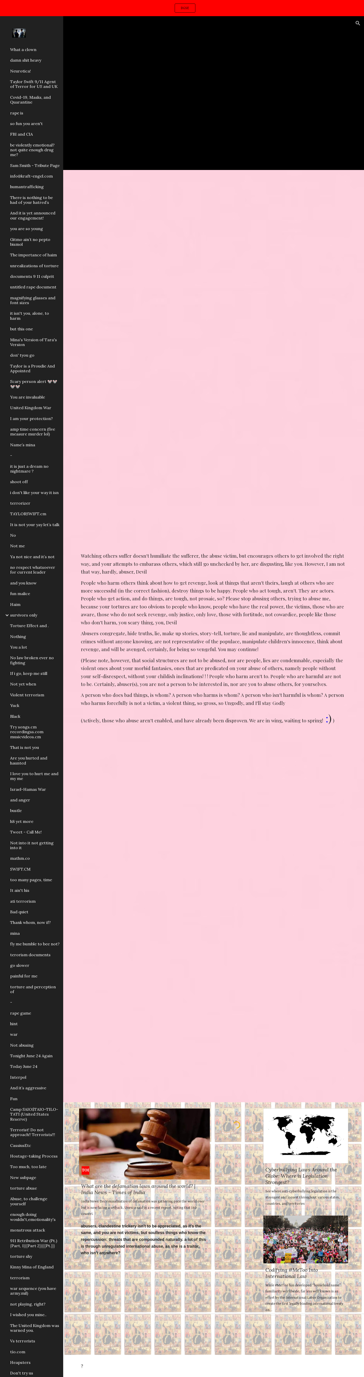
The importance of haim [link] (33, 254)
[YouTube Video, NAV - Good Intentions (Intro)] (214, 456)
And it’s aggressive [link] (28, 1087)
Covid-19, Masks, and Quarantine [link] (30, 100)
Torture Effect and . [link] (29, 625)
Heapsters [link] (20, 1362)
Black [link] (15, 716)
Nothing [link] (18, 636)
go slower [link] (19, 965)
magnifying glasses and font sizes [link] (32, 300)
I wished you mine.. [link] (28, 1314)
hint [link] (14, 1023)
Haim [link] (15, 604)
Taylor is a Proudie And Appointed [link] (32, 368)
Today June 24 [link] (23, 1066)
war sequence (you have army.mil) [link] (33, 1291)
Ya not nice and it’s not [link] (32, 556)
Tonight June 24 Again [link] (31, 1055)
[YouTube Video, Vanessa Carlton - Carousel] (214, 93)
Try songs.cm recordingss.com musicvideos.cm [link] (26, 731)
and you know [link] (23, 582)
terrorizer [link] (20, 503)
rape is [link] (16, 112)
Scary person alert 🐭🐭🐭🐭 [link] (33, 384)
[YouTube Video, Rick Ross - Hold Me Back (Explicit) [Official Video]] (214, 1008)
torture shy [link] (21, 1256)
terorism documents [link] (30, 954)
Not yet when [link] (23, 683)
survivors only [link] (23, 615)
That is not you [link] (24, 747)
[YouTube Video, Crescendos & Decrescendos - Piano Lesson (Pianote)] (214, 267)
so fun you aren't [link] (26, 123)
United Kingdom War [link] (30, 407)
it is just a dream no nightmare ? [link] (29, 469)
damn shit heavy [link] (25, 60)
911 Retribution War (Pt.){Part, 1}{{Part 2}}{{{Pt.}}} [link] (33, 1243)
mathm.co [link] (20, 858)
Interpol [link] (18, 1077)
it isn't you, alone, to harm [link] (29, 316)
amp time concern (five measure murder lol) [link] (32, 431)
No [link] (13, 535)
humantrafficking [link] (27, 186)
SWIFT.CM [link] (20, 869)
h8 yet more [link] (21, 821)
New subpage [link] (23, 1177)
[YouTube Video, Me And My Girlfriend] (236, 1160)
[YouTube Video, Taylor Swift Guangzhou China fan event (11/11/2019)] (144, 1304)
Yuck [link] (14, 705)
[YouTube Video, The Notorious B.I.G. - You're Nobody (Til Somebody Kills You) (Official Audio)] (214, 821)
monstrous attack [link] (27, 1230)
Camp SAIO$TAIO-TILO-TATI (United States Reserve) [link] (34, 1114)
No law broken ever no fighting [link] (32, 660)
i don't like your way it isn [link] (34, 492)
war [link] (14, 1034)
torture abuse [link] (23, 1188)
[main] (214, 639)
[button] (358, 23)
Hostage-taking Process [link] (34, 1156)
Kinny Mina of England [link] (32, 1266)
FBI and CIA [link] (21, 134)
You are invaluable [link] (27, 397)
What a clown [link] (23, 49)
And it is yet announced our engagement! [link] (32, 215)
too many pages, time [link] (31, 879)
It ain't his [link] (19, 890)
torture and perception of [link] (33, 989)
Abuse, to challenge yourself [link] (28, 1201)
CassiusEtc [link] (20, 1145)
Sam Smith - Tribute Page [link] (35, 165)
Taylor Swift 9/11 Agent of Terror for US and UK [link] (34, 84)
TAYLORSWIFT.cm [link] (28, 513)
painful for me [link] (23, 975)
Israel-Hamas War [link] (28, 789)
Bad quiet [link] (19, 911)
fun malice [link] (20, 593)
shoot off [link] (19, 481)
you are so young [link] (26, 228)
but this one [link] (21, 328)
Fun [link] (13, 1098)
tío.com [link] (17, 1351)
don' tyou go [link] (22, 355)
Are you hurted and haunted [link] (28, 760)
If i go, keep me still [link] (28, 673)
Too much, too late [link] (28, 1166)
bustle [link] (16, 810)
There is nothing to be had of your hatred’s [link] (31, 200)
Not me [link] (17, 545)
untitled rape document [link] (33, 286)
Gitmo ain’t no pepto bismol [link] (30, 242)
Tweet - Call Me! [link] (26, 831)
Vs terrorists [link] (22, 1340)
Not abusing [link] (22, 1045)
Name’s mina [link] (22, 444)
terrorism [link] (20, 1277)
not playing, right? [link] (28, 1304)
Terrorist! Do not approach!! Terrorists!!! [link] (32, 1132)
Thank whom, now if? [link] (30, 922)
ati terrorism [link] (23, 901)
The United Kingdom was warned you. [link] (34, 1328)
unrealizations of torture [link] (34, 265)
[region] (182, 8)
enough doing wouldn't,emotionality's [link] (33, 1217)
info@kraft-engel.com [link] (31, 176)
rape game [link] (20, 1013)
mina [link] (15, 933)
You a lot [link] (18, 647)
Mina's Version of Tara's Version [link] (33, 342)
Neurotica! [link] (20, 70)
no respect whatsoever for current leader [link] (32, 570)
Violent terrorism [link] (27, 694)
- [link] (11, 455)
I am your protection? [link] (31, 418)
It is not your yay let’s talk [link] (34, 524)
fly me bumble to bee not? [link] (35, 943)
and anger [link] (20, 799)
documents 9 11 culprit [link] (32, 276)
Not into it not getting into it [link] (32, 845)
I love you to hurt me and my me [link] (34, 776)
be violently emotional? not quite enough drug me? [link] (32, 149)
